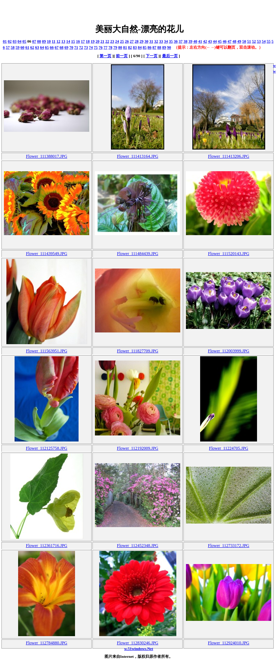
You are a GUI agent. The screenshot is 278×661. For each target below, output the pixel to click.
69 (66, 47)
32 (156, 41)
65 (47, 47)
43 (210, 41)
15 (73, 41)
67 (57, 47)
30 (146, 41)
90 (169, 47)
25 (122, 41)
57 (8, 47)
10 (49, 41)
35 (171, 41)
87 (154, 47)
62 (32, 47)
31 (151, 41)
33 (161, 41)
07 (34, 41)
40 (195, 41)
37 (180, 41)
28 (137, 41)
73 (86, 47)
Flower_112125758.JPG (47, 448)
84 (140, 47)
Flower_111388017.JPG (46, 156)
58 (13, 47)
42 (205, 41)
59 (18, 47)
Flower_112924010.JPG (229, 642)
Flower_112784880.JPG (47, 642)
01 (5, 41)
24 (117, 41)
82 (130, 47)
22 (107, 41)
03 (15, 41)
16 (78, 41)
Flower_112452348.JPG (138, 545)
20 (98, 41)
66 (52, 47)
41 (200, 41)
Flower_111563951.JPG (46, 350)
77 (105, 47)
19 (93, 41)
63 (37, 47)
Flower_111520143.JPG (228, 253)
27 (132, 41)
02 (10, 41)
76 (101, 47)
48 (234, 41)
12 (58, 41)
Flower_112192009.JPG (138, 448)
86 (149, 47)
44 (215, 41)
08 (39, 41)
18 (88, 41)
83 (135, 47)
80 (120, 47)
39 (190, 41)
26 (127, 41)
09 (44, 41)
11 (53, 41)
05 (24, 41)
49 (239, 41)
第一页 (105, 56)
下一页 (151, 56)
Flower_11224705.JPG (228, 448)
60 (23, 47)
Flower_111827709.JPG (137, 350)
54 (264, 41)
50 (244, 41)
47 (229, 41)
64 (42, 47)
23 (112, 41)
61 (27, 47)
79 (115, 47)
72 (81, 47)
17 (83, 41)
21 (102, 41)
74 (91, 47)
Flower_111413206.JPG (228, 156)
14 (68, 41)
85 (144, 47)
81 (125, 47)
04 (19, 41)
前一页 (122, 56)
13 (63, 41)
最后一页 (170, 56)
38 (185, 41)
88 (159, 47)
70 (71, 47)
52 (254, 41)
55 (269, 41)
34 (166, 41)
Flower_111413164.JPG (137, 156)
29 (141, 41)
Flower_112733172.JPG (229, 545)
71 (76, 47)
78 (110, 47)
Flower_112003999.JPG (229, 350)
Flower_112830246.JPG (138, 642)
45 (219, 41)
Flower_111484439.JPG (137, 253)
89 (164, 47)
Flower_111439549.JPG (46, 253)
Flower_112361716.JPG (47, 545)
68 (62, 47)
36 (176, 41)
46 (224, 41)
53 (259, 41)
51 (249, 41)
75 (96, 47)
